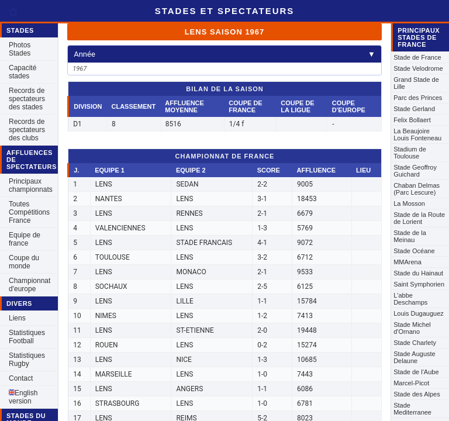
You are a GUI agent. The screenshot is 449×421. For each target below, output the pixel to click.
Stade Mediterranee (412, 409)
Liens (17, 318)
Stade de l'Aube (415, 371)
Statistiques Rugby (27, 359)
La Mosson (409, 203)
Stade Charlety (414, 342)
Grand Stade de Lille (416, 83)
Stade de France (417, 57)
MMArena (407, 261)
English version (23, 397)
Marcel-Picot (411, 383)
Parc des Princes (417, 97)
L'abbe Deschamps (410, 299)
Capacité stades (22, 72)
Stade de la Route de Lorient (419, 218)
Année (224, 54)
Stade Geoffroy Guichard (415, 171)
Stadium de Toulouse (409, 153)
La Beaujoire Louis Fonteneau (417, 134)
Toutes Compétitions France (29, 212)
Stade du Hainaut (418, 273)
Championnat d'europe (29, 285)
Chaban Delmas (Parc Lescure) (416, 189)
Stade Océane (413, 250)
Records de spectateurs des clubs (27, 130)
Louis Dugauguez (418, 313)
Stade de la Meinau (409, 236)
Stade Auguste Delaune (414, 357)
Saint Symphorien (418, 284)
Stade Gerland (414, 108)
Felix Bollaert (412, 119)
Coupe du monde (24, 262)
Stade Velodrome (418, 68)
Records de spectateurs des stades (27, 99)
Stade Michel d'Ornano (412, 328)
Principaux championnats (31, 185)
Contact (21, 378)
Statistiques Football (27, 337)
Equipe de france (24, 239)
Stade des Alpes (416, 394)
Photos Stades (19, 49)
